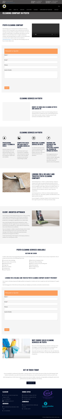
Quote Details (8, 70)
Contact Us (31, 382)
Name (6, 55)
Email (6, 60)
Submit (6, 87)
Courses (36, 9)
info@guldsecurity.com (10, 2)
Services (22, 9)
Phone (6, 65)
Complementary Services (46, 9)
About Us (16, 9)
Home (10, 9)
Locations (28, 9)
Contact (56, 9)
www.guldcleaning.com (7, 39)
